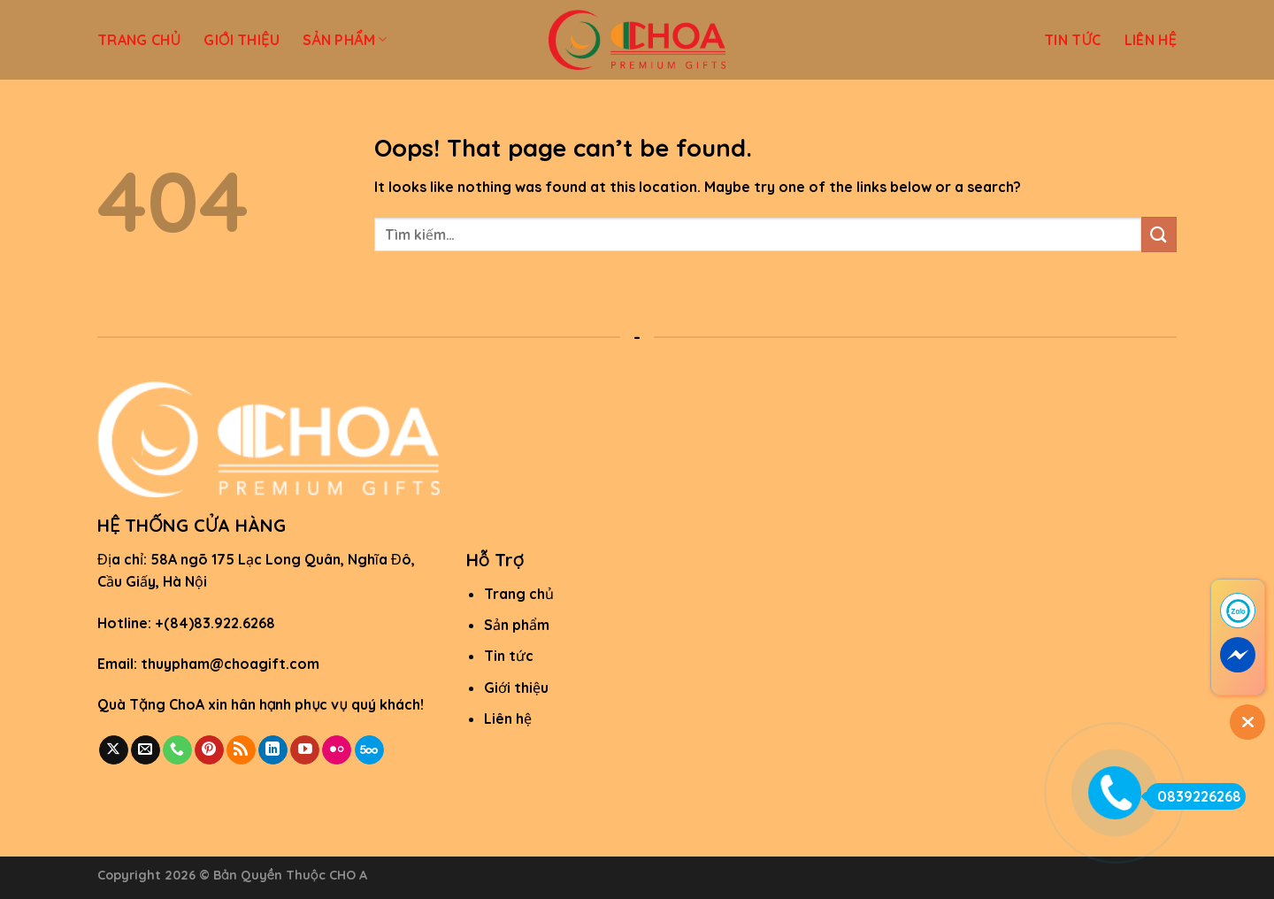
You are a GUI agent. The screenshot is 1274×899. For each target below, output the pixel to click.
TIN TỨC (1072, 40)
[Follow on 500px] (369, 750)
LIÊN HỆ (1150, 40)
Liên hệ (508, 718)
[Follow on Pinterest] (209, 750)
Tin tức (508, 656)
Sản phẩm (516, 625)
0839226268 (1193, 796)
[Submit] (1159, 234)
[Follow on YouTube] (304, 750)
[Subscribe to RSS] (241, 750)
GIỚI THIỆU (241, 40)
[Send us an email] (145, 750)
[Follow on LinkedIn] (273, 750)
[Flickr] (336, 750)
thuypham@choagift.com (230, 663)
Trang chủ (519, 594)
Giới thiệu (516, 687)
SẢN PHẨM (345, 40)
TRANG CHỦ (138, 40)
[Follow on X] (113, 750)
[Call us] (177, 750)
